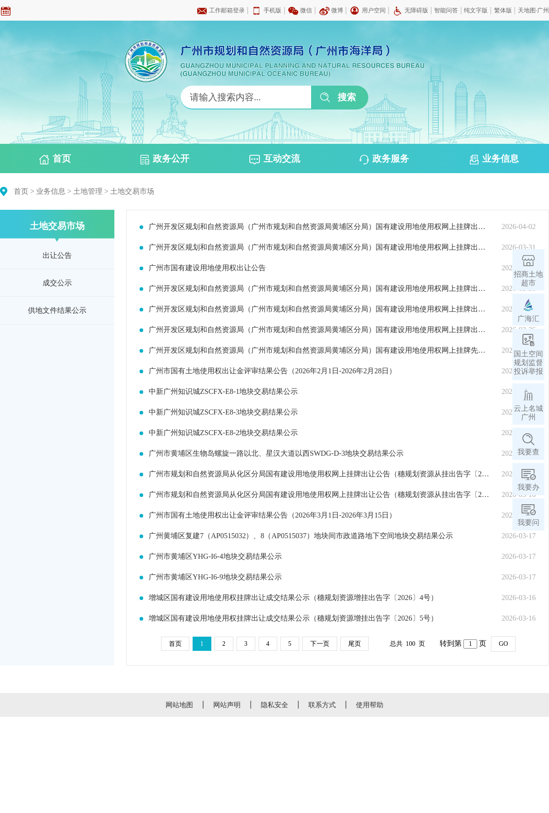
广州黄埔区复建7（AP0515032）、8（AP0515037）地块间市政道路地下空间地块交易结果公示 (301, 536)
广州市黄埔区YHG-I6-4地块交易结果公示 (215, 556)
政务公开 (164, 158)
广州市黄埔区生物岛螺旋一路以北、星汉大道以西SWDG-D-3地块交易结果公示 (276, 453)
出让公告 (57, 255)
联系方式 (322, 705)
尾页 (354, 643)
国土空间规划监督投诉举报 (528, 362)
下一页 (319, 643)
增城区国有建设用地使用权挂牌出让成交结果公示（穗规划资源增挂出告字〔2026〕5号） (293, 618)
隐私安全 (274, 705)
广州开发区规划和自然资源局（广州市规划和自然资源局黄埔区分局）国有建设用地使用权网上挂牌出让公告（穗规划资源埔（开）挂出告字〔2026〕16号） (319, 247)
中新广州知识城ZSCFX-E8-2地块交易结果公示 (223, 433)
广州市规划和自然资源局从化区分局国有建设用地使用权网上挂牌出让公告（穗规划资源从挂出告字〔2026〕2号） (319, 474)
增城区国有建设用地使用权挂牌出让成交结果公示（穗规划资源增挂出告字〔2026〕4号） (293, 597)
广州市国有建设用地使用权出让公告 (207, 268)
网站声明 (227, 705)
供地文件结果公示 (57, 310)
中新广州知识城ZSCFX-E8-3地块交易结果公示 (223, 412)
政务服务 (384, 158)
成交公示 (57, 283)
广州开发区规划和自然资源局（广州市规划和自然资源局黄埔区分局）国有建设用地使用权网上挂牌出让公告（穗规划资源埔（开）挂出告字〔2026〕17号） (319, 226)
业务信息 (494, 158)
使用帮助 (369, 705)
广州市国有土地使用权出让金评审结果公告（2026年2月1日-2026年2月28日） (272, 371)
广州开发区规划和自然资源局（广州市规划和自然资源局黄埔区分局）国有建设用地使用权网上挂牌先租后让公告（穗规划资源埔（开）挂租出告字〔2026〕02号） (319, 350)
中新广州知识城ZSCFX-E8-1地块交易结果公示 (223, 391)
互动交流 (274, 158)
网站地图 (179, 705)
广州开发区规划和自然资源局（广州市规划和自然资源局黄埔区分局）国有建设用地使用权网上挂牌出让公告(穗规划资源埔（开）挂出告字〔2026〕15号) (319, 288)
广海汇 (528, 318)
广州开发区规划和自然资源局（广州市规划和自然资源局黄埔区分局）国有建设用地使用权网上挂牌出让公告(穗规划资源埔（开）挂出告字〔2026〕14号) (319, 309)
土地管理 (87, 191)
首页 (55, 158)
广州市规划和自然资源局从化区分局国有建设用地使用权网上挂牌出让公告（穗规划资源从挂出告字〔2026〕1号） (319, 494)
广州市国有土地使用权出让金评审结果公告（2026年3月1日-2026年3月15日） (272, 515)
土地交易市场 (132, 191)
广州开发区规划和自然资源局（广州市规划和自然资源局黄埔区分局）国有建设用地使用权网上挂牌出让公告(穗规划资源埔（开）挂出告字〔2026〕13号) (319, 329)
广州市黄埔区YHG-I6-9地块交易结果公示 (215, 577)
